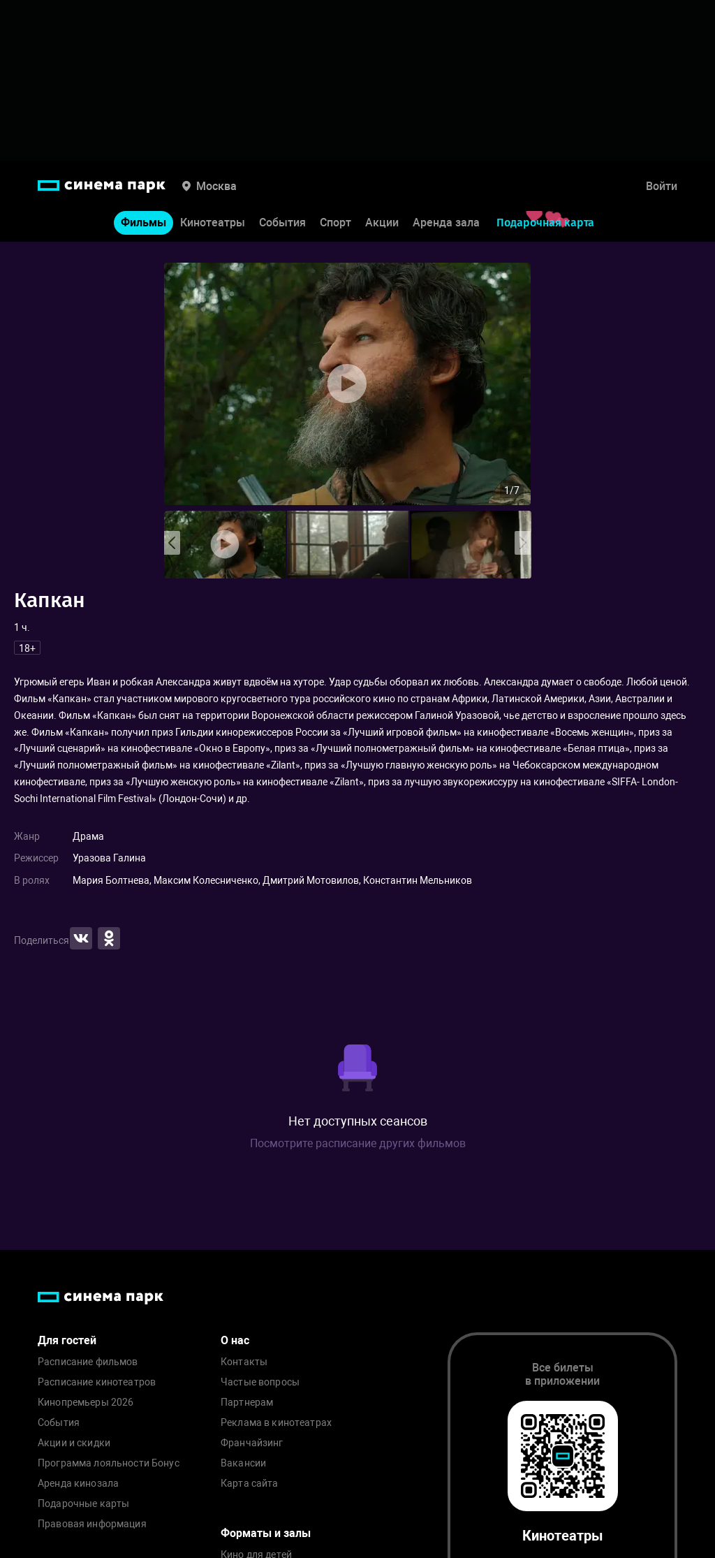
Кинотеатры (212, 222)
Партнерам (247, 1402)
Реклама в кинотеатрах (276, 1423)
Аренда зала (446, 222)
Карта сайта (250, 1483)
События (282, 222)
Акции (382, 222)
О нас (235, 1340)
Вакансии (243, 1463)
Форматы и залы (266, 1533)
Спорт (335, 222)
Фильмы (143, 222)
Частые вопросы (260, 1382)
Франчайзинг (252, 1443)
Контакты (244, 1362)
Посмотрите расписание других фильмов (358, 1143)
